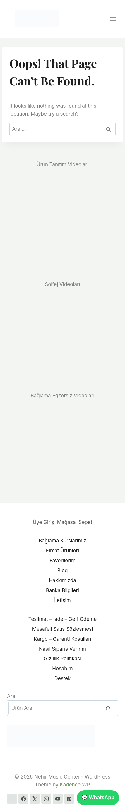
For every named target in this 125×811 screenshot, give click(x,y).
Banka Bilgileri (62, 590)
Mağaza (66, 522)
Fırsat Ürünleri (62, 551)
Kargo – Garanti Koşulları (62, 639)
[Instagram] (46, 799)
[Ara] (108, 708)
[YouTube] (58, 799)
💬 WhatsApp (97, 797)
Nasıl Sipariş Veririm (62, 649)
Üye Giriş (43, 522)
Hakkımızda (62, 580)
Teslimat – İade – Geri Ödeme (62, 619)
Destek (62, 678)
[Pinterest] (69, 799)
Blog (62, 570)
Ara (11, 696)
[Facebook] (23, 799)
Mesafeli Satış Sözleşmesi (62, 629)
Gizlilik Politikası (62, 658)
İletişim (62, 600)
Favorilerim (62, 560)
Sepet (86, 522)
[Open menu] (116, 18)
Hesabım (62, 668)
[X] (35, 799)
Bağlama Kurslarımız (62, 541)
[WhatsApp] (12, 799)
